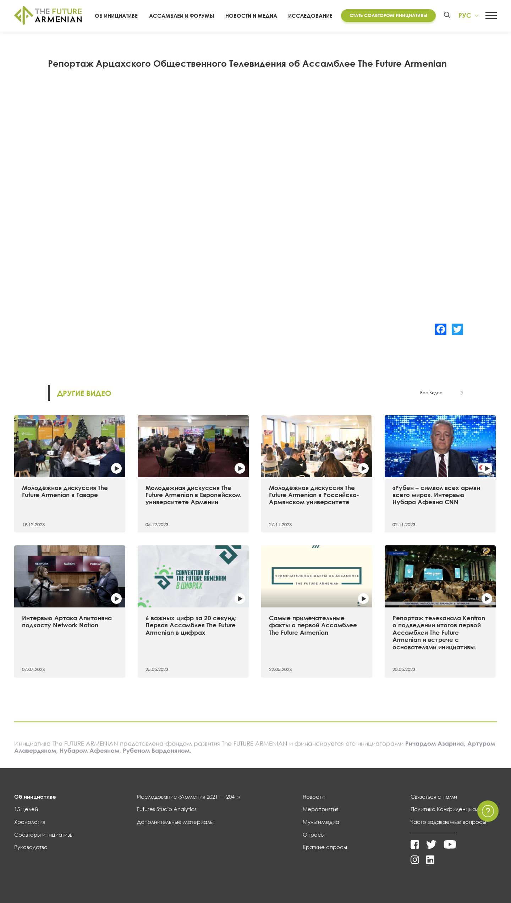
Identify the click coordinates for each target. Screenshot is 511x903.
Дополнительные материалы (175, 822)
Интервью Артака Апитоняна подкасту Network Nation (67, 621)
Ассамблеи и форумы (181, 15)
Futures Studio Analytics (167, 809)
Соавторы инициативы (43, 834)
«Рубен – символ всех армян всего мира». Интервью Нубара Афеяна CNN (436, 495)
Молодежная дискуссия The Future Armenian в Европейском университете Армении (193, 495)
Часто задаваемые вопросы (448, 822)
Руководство (31, 847)
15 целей (26, 809)
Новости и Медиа (251, 15)
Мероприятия (321, 809)
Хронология (29, 822)
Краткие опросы (325, 847)
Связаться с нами (434, 796)
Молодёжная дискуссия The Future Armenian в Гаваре (65, 491)
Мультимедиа (321, 822)
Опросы (314, 834)
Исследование (310, 15)
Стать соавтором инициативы (388, 15)
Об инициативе (116, 15)
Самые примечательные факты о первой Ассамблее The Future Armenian (313, 625)
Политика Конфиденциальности (454, 809)
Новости (314, 796)
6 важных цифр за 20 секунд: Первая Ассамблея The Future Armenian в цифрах (191, 625)
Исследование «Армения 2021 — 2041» (188, 796)
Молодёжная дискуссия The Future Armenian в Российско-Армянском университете (314, 495)
